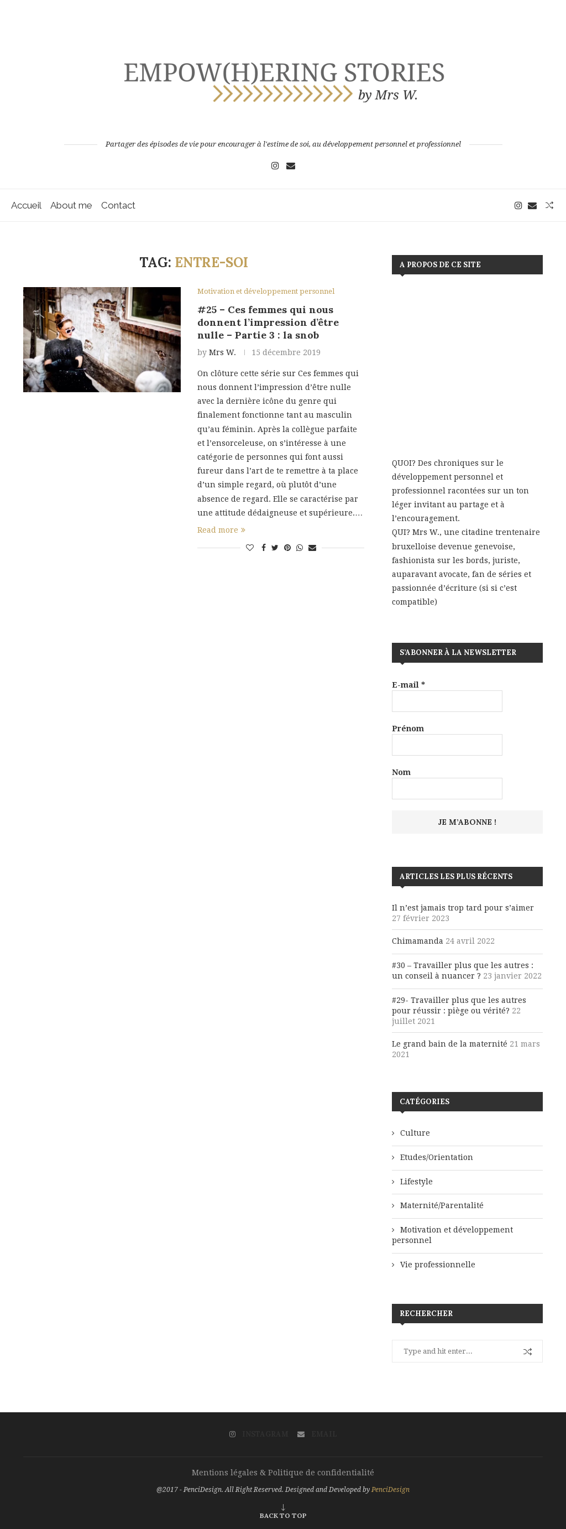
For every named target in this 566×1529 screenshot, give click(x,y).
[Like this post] (250, 547)
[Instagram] (275, 165)
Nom (401, 772)
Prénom (408, 728)
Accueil (26, 205)
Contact (118, 205)
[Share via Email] (312, 547)
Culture (415, 1132)
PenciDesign (390, 1490)
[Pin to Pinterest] (287, 547)
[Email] (290, 165)
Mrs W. (222, 352)
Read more (221, 530)
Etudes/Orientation (436, 1157)
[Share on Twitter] (275, 547)
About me (71, 205)
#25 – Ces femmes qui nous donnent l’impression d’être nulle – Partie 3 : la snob (268, 322)
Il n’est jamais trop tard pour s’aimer (463, 907)
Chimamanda (417, 941)
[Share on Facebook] (263, 547)
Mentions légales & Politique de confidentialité (283, 1472)
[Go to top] (283, 1515)
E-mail (408, 684)
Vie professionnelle (437, 1264)
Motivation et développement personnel (452, 1235)
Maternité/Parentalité (442, 1205)
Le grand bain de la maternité (449, 1043)
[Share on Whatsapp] (299, 547)
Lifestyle (416, 1181)
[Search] (549, 205)
